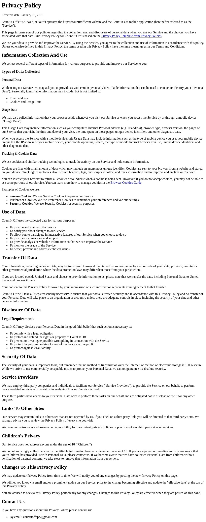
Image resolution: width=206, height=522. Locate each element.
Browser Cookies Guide (125, 182)
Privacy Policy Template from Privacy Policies (131, 36)
